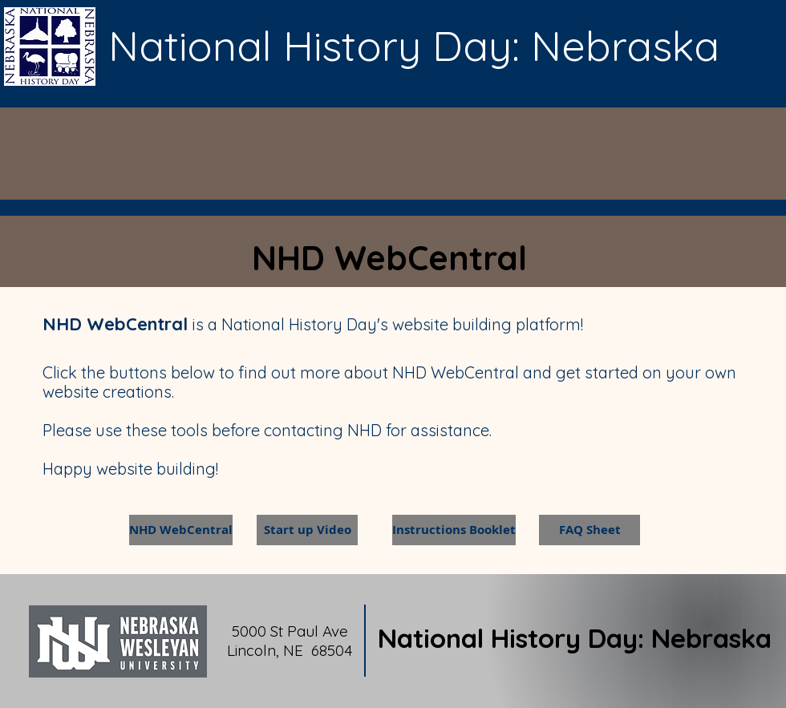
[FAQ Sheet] (589, 530)
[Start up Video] (307, 530)
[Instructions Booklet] (454, 530)
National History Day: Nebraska (575, 637)
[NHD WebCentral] (181, 530)
